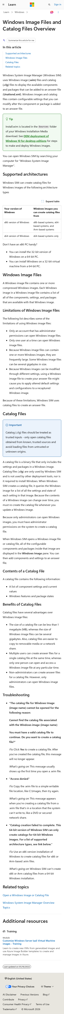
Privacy (22, 999)
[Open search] (49, 5)
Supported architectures (18, 53)
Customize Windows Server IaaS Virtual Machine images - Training (29, 942)
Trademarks (9, 1009)
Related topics (12, 66)
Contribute (8, 999)
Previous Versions (29, 994)
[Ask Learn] (52, 12)
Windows (19, 12)
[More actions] (58, 12)
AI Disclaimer (9, 994)
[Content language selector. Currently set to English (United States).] (18, 978)
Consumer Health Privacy (16, 1004)
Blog (45, 994)
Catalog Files (12, 62)
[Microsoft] (32, 4)
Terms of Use (42, 1004)
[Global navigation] (3, 5)
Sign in (57, 4)
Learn (6, 12)
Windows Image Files (16, 57)
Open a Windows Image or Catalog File (26, 895)
